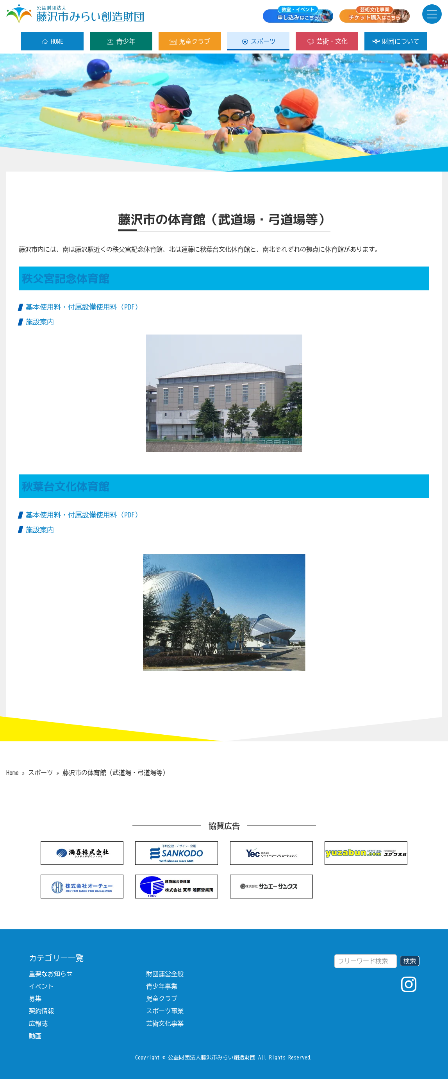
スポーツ (258, 41)
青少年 (121, 41)
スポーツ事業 (165, 1011)
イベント (41, 986)
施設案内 (40, 321)
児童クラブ (189, 41)
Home (12, 772)
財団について (395, 41)
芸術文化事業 (165, 1023)
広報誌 (38, 1023)
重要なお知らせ (51, 974)
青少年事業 (161, 986)
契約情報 (41, 1011)
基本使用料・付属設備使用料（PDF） (84, 306)
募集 (35, 998)
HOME (52, 41)
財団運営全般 (165, 974)
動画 (35, 1036)
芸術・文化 (327, 41)
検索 (409, 961)
